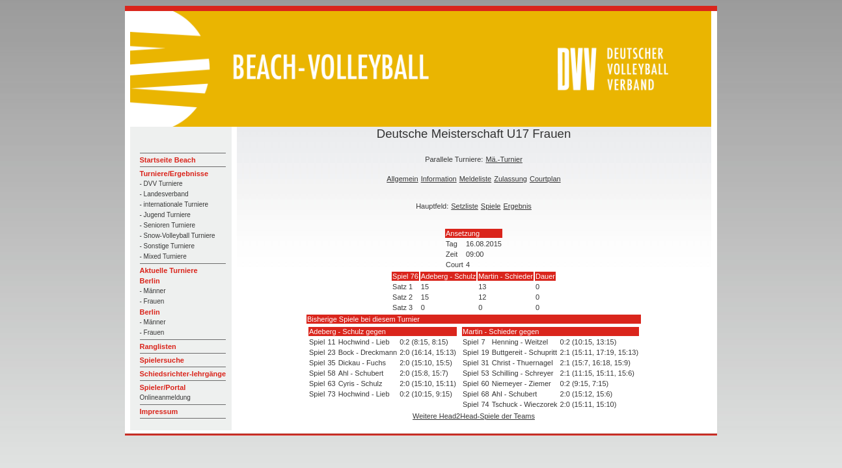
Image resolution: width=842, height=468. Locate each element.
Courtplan (545, 179)
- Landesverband (164, 194)
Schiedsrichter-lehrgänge (183, 374)
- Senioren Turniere (168, 225)
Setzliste (464, 206)
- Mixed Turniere (163, 256)
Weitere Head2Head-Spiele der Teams (474, 416)
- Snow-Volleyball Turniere (177, 235)
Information (439, 179)
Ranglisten (158, 346)
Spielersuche (162, 360)
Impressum (159, 411)
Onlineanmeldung (165, 397)
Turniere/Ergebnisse (174, 173)
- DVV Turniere (161, 183)
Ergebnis (517, 206)
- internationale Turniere (174, 204)
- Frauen (152, 301)
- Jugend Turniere (165, 214)
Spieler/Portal (163, 387)
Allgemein (402, 179)
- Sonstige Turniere (167, 246)
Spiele (491, 206)
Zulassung (510, 179)
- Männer (153, 290)
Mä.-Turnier (503, 159)
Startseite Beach (168, 160)
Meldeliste (475, 179)
